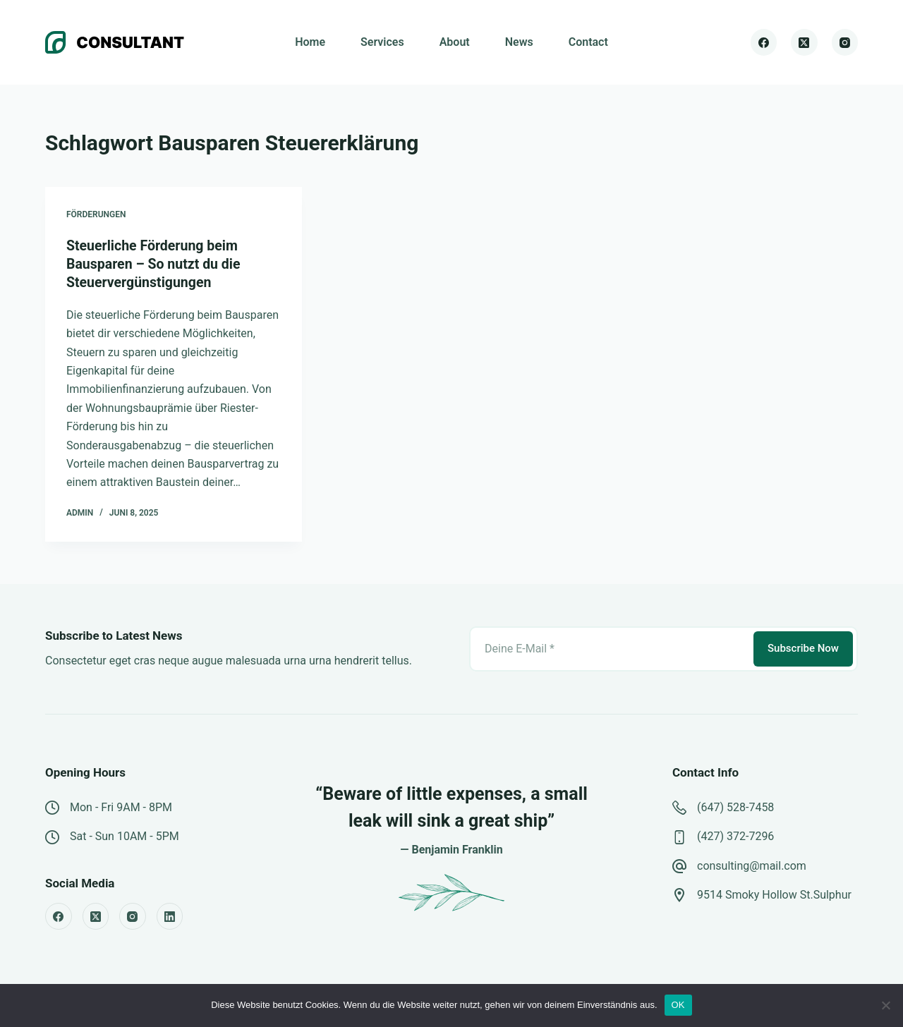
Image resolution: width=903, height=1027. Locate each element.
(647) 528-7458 (735, 806)
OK (678, 1004)
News (519, 42)
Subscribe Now (803, 647)
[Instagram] (845, 42)
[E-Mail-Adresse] (610, 648)
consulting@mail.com (751, 865)
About (455, 42)
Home (310, 42)
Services (382, 42)
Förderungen (96, 214)
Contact (588, 42)
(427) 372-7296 (735, 835)
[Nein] (885, 1005)
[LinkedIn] (170, 915)
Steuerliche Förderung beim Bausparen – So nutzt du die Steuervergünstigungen (155, 264)
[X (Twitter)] (804, 42)
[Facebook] (764, 42)
